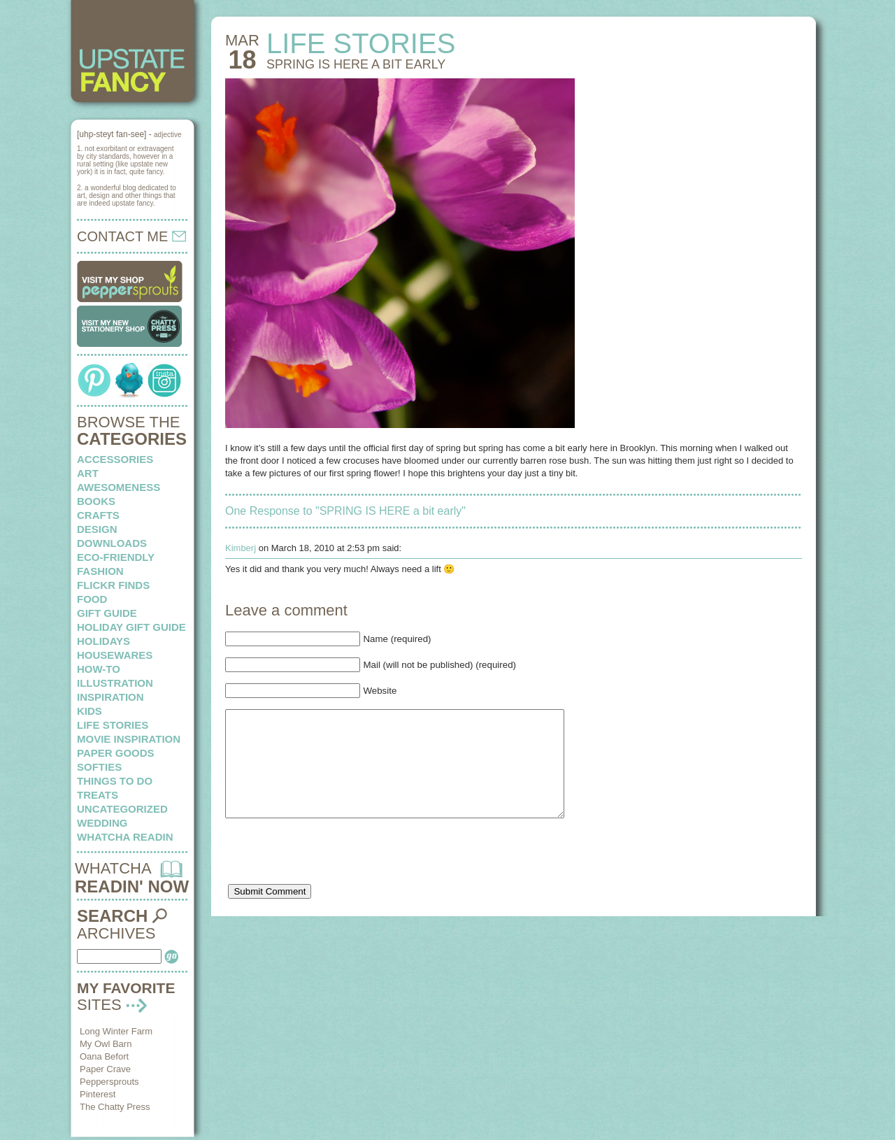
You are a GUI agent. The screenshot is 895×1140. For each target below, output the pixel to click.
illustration (115, 683)
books (96, 501)
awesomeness (118, 487)
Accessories (115, 459)
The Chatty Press (115, 1107)
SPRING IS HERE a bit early (355, 64)
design (97, 529)
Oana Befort (104, 1056)
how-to (98, 669)
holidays (103, 641)
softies (99, 767)
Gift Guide (107, 613)
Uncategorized (122, 809)
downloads (112, 543)
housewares (114, 655)
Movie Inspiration (128, 739)
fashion (100, 571)
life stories (112, 725)
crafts (98, 515)
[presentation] (331, 877)
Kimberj (240, 548)
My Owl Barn (105, 1044)
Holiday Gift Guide (131, 627)
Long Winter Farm (116, 1031)
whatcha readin (125, 837)
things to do (114, 781)
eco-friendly (116, 557)
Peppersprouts (109, 1081)
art (88, 473)
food (92, 599)
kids (89, 711)
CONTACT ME (131, 236)
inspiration (110, 697)
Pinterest (97, 1094)
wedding (102, 823)
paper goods (116, 753)
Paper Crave (105, 1069)
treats (97, 795)
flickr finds (113, 585)
